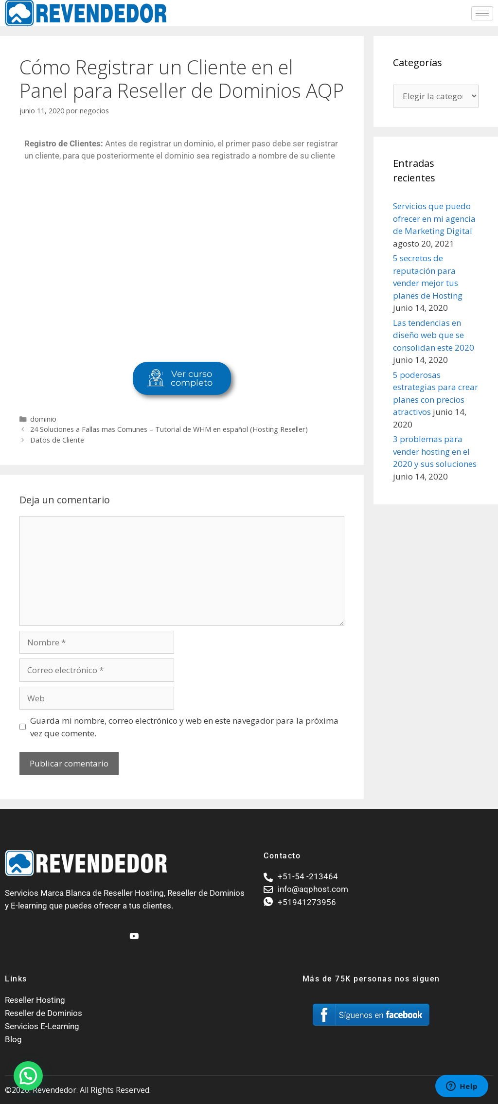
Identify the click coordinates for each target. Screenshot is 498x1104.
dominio (43, 419)
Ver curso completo (180, 378)
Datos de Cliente (57, 440)
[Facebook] (116, 932)
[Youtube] (132, 932)
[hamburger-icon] (482, 13)
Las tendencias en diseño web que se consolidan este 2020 (433, 335)
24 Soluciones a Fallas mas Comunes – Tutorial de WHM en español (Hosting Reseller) (169, 429)
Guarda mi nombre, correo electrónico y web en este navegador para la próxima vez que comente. (184, 727)
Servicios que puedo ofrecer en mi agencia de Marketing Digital (434, 218)
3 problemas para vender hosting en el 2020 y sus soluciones (435, 451)
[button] (28, 1075)
